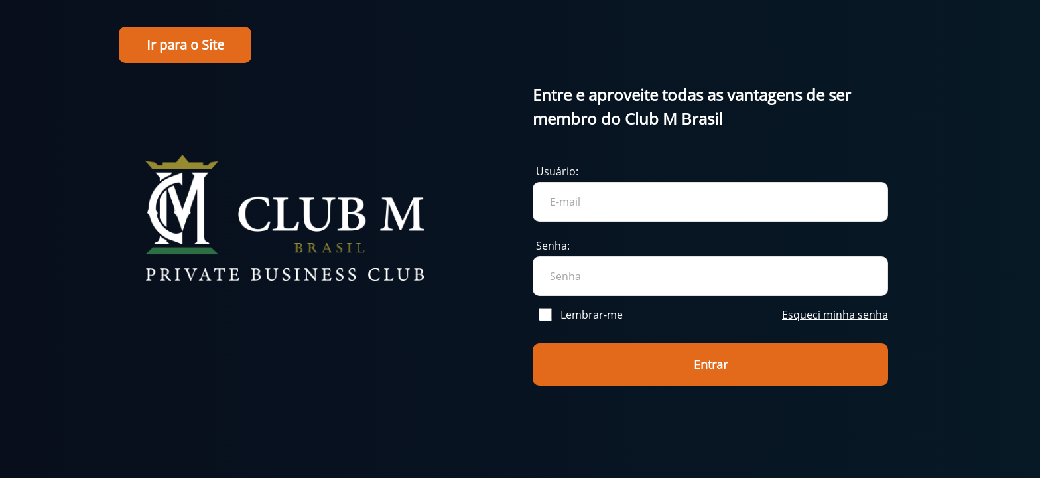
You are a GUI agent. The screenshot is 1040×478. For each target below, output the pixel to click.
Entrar (711, 364)
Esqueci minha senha (835, 314)
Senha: (553, 245)
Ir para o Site (185, 45)
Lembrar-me (581, 314)
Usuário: (557, 171)
